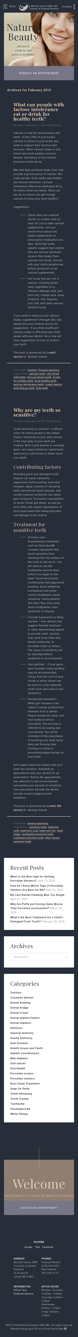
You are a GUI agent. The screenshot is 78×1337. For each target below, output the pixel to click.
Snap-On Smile (20, 1088)
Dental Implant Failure (25, 1017)
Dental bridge (19, 1007)
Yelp (37, 1247)
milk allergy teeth (24, 388)
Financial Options (23, 1293)
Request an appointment (39, 73)
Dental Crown (19, 1012)
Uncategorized (20, 1108)
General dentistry (48, 370)
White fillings (19, 1113)
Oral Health (17, 1068)
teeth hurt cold (29, 830)
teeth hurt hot (47, 830)
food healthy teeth (46, 381)
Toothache (17, 1103)
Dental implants (20, 1022)
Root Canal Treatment (25, 1083)
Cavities (32, 370)
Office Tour (20, 1290)
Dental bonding (20, 1002)
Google (29, 1247)
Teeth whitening (21, 1093)
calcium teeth (37, 373)
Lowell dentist (53, 384)
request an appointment (39, 1208)
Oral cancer (18, 1063)
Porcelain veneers (22, 1078)
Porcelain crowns (22, 1073)
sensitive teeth (38, 827)
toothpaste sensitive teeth (37, 834)
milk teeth (42, 388)
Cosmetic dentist (22, 997)
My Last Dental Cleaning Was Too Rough (37, 894)
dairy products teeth (39, 377)
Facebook (47, 1247)
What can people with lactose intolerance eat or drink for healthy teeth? (39, 111)
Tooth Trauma (19, 1098)
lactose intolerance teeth (29, 384)
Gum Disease (19, 1043)
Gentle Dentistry (21, 1038)
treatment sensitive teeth (29, 838)
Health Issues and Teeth (26, 1048)
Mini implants (19, 1058)
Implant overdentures (24, 1053)
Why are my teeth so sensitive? (37, 412)
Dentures (16, 1027)
